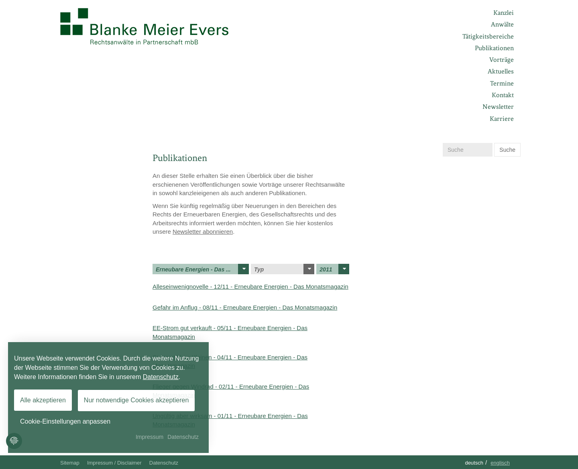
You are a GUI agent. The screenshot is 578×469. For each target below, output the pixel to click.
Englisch (500, 463)
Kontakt (503, 95)
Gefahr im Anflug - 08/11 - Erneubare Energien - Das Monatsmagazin (245, 307)
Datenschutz (163, 463)
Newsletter (498, 106)
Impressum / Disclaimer (114, 463)
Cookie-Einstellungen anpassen (65, 421)
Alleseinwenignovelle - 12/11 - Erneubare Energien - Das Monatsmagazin (250, 286)
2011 (334, 269)
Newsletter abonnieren (203, 231)
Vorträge (501, 59)
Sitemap (69, 463)
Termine (502, 83)
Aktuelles (501, 71)
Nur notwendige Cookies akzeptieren (136, 400)
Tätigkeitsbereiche (488, 36)
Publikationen (494, 48)
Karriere (502, 118)
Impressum (149, 437)
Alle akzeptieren (43, 400)
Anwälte (502, 24)
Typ (284, 269)
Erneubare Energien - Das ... (202, 269)
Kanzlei (503, 12)
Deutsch (474, 463)
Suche (507, 150)
